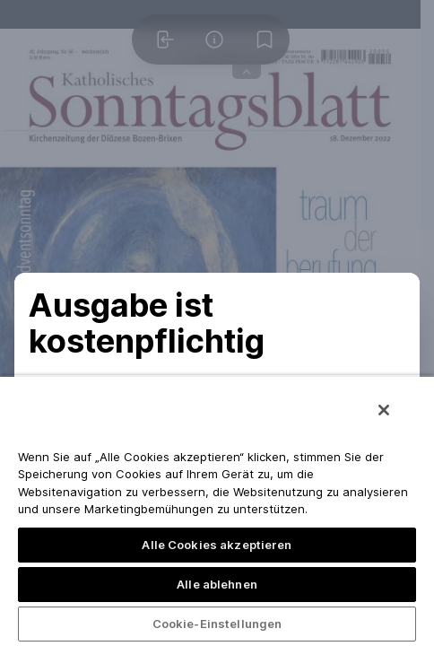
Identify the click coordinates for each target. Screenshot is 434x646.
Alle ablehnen (217, 584)
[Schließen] (384, 410)
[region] (217, 510)
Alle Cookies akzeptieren (216, 544)
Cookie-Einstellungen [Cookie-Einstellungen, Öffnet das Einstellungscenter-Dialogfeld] (217, 623)
